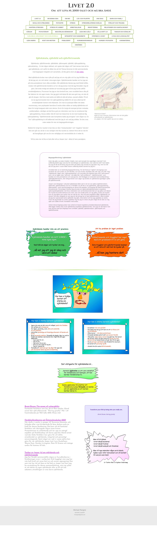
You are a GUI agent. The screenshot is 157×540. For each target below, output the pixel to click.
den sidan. (80, 72)
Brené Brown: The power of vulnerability (42, 406)
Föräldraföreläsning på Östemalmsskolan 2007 (45, 420)
